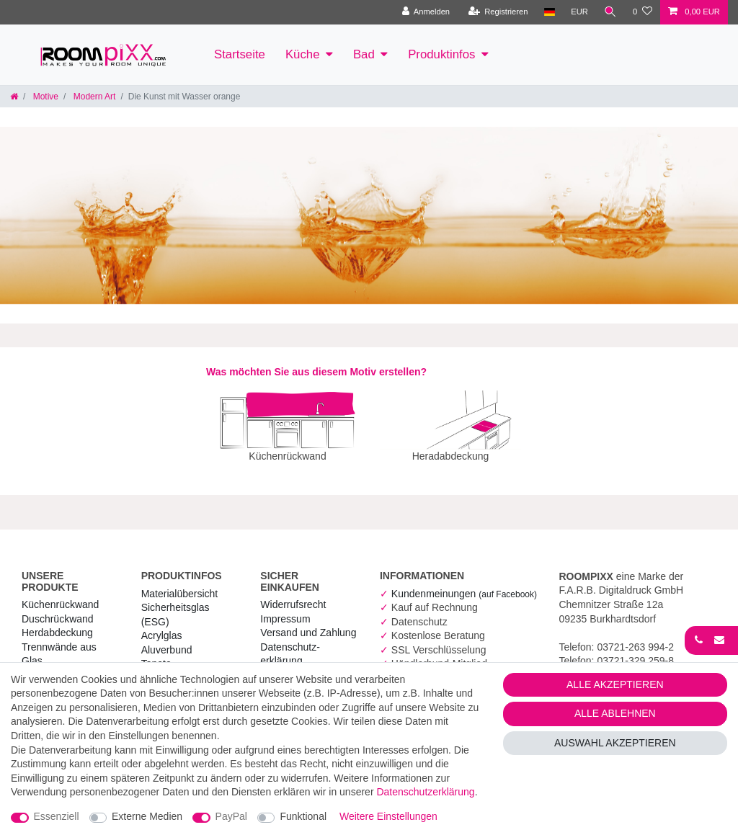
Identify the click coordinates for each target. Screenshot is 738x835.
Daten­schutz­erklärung (425, 792)
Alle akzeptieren (615, 684)
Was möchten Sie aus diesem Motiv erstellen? (316, 372)
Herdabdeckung (57, 622)
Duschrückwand (58, 609)
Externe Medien (147, 816)
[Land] (548, 12)
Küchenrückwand (60, 594)
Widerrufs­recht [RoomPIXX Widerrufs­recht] (293, 594)
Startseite (239, 54)
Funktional (303, 816)
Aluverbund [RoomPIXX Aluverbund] (166, 640)
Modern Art (93, 96)
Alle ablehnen (615, 713)
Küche (302, 54)
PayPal (231, 816)
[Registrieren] (497, 12)
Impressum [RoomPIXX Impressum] (285, 609)
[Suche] (610, 12)
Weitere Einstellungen (388, 816)
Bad (364, 54)
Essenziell (56, 816)
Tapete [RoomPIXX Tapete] (156, 653)
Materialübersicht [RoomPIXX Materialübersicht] (179, 583)
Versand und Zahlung (308, 622)
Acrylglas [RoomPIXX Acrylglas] (161, 625)
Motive (44, 96)
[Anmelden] (426, 12)
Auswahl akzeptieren (615, 743)
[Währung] (579, 12)
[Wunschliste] (642, 12)
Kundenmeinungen (464, 583)
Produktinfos (441, 54)
